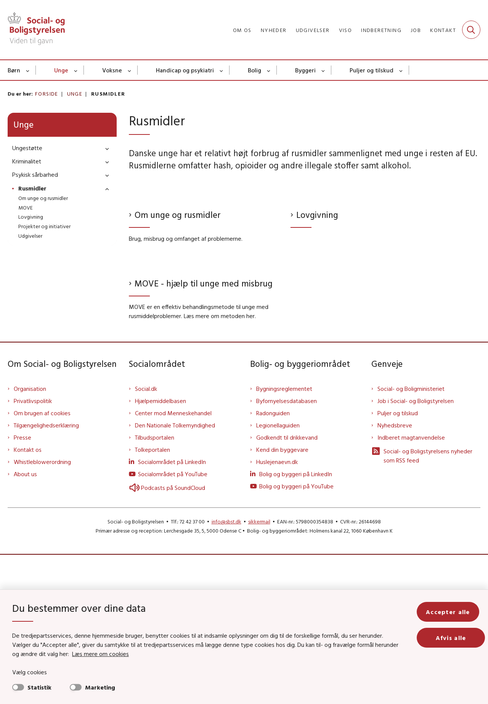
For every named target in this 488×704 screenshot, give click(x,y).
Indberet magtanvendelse (411, 586)
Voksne (112, 70)
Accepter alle (454, 612)
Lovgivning (317, 289)
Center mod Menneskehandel (173, 562)
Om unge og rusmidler (178, 289)
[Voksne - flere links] (130, 70)
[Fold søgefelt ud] (471, 30)
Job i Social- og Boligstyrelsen (415, 550)
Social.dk (146, 538)
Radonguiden (273, 562)
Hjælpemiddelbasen (160, 550)
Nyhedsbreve (394, 574)
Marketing (100, 687)
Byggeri (305, 70)
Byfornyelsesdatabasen (286, 550)
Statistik (39, 687)
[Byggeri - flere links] (323, 70)
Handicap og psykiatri (185, 70)
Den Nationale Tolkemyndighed (175, 574)
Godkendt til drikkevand (287, 586)
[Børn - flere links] (28, 70)
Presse (22, 586)
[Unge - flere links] (76, 70)
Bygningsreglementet (284, 538)
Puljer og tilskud (371, 70)
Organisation (30, 538)
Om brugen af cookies (42, 562)
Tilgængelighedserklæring (46, 574)
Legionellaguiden (278, 574)
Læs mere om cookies (92, 654)
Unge (61, 70)
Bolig (254, 70)
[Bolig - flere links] (269, 70)
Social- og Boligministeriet (411, 538)
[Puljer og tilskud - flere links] (401, 70)
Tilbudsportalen (154, 586)
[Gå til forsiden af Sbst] (36, 29)
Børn (14, 70)
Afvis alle (453, 638)
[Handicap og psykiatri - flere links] (222, 70)
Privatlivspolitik (33, 550)
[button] (105, 148)
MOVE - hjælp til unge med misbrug (204, 432)
